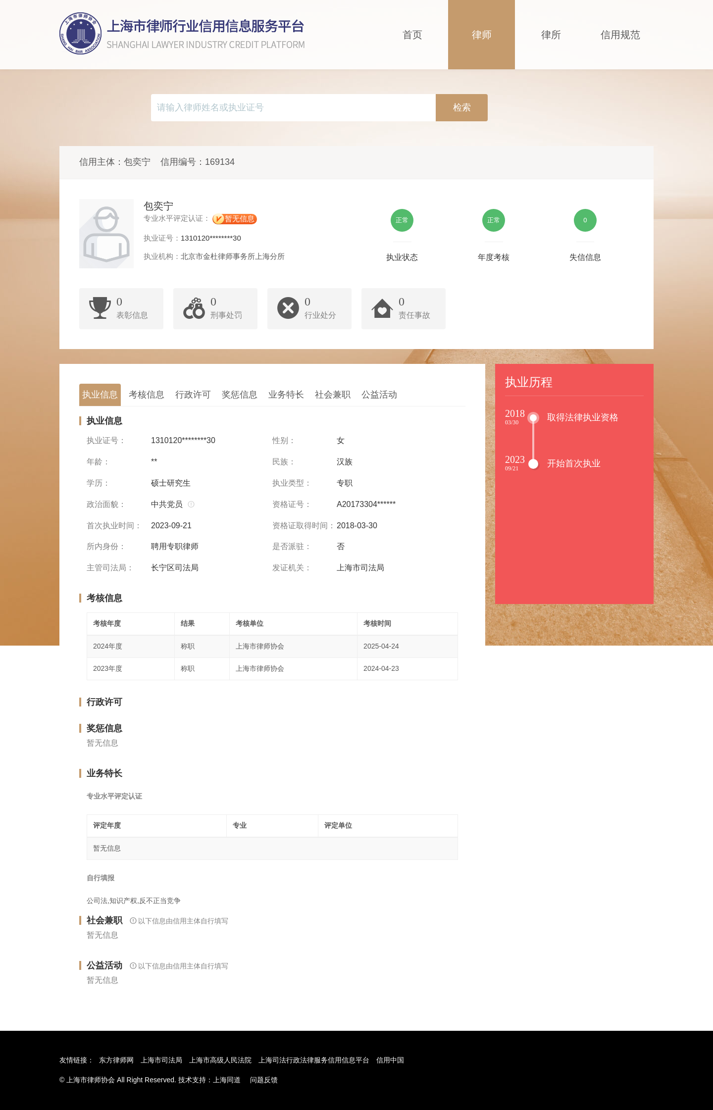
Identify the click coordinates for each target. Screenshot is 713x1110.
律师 (482, 34)
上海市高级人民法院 (220, 1060)
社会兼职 (333, 395)
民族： (284, 461)
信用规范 (620, 34)
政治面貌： (106, 504)
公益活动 (379, 395)
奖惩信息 (239, 395)
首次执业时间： (114, 525)
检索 (462, 107)
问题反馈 (264, 1080)
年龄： (98, 461)
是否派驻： (292, 546)
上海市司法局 (161, 1060)
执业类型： (292, 483)
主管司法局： (110, 567)
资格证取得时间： (304, 525)
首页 (412, 34)
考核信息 (146, 395)
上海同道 (227, 1080)
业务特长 (286, 395)
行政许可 (193, 395)
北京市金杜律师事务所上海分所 (233, 256)
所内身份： (106, 546)
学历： (98, 483)
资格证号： (292, 504)
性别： (284, 440)
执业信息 (100, 395)
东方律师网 (116, 1060)
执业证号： (106, 440)
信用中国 (390, 1060)
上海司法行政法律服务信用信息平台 (313, 1060)
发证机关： (292, 567)
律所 (551, 34)
